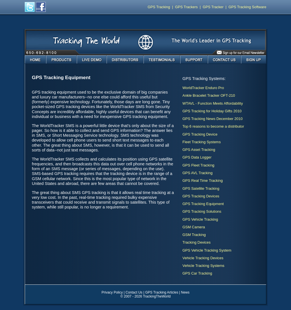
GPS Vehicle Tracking (200, 219)
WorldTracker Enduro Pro (203, 88)
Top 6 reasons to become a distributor (213, 126)
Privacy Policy (112, 292)
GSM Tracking (194, 235)
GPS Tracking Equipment (203, 204)
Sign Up (253, 59)
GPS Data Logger (196, 157)
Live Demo (92, 59)
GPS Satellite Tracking (200, 188)
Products (61, 59)
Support (194, 59)
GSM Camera (193, 227)
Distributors (125, 59)
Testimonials (162, 59)
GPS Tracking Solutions (201, 211)
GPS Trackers (186, 7)
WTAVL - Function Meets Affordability (212, 103)
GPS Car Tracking (197, 273)
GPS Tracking (159, 7)
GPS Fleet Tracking (198, 165)
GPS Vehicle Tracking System (206, 250)
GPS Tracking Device (199, 134)
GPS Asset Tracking (198, 149)
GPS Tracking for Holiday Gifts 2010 (212, 111)
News (185, 292)
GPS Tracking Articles (161, 292)
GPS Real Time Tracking (202, 180)
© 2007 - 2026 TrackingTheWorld (145, 296)
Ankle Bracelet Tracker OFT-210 (208, 95)
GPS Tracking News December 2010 (212, 119)
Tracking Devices (196, 242)
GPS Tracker (213, 7)
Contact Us (224, 59)
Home (35, 59)
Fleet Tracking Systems (201, 142)
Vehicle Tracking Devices (202, 258)
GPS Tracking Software (247, 7)
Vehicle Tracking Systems (203, 265)
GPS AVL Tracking (197, 173)
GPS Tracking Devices (200, 196)
